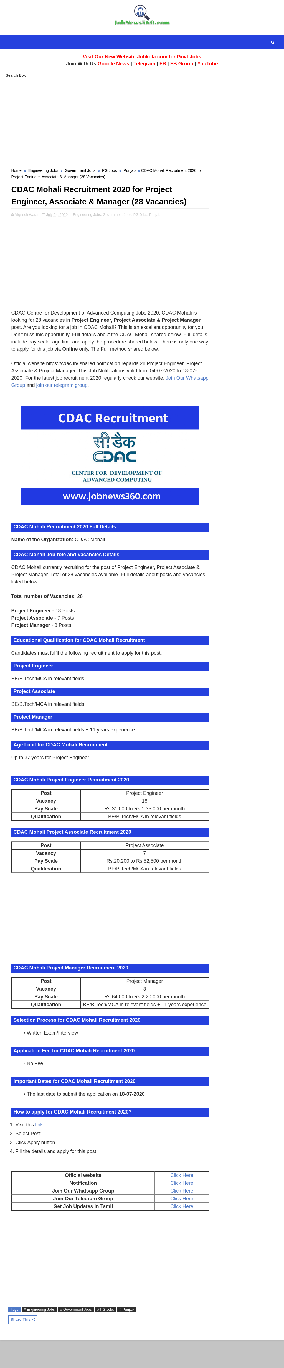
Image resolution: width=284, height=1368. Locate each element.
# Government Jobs (76, 1337)
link (39, 1152)
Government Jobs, (117, 227)
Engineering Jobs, (87, 227)
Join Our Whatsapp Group (60, 405)
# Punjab (127, 1337)
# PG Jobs (105, 1337)
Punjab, (155, 227)
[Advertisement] (142, 121)
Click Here (166, 1202)
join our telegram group (125, 405)
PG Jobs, (140, 227)
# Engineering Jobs (39, 1337)
